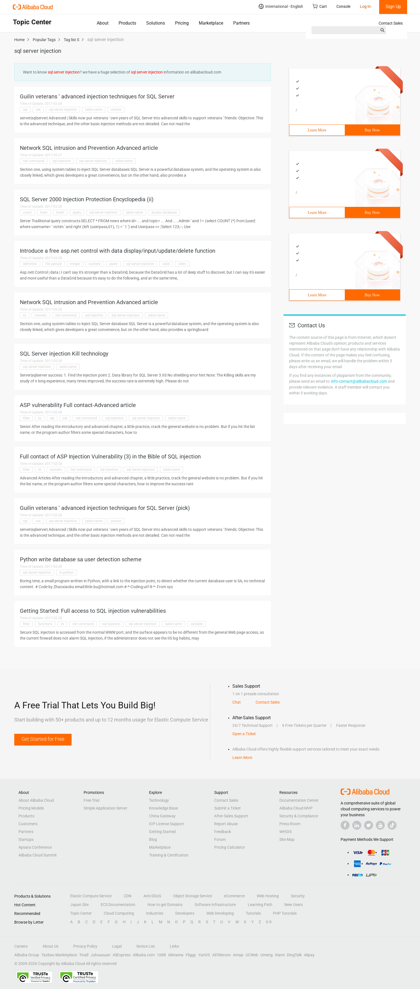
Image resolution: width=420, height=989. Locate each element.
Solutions (155, 23)
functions (45, 624)
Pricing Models (31, 808)
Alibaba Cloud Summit (37, 855)
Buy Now (372, 130)
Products (127, 23)
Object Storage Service (192, 896)
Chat (236, 702)
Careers (21, 946)
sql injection (62, 161)
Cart (320, 6)
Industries (154, 913)
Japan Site (79, 904)
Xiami (280, 955)
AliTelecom (221, 955)
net (38, 110)
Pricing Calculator (229, 847)
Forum (220, 839)
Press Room (289, 824)
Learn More (317, 130)
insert (60, 212)
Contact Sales (391, 23)
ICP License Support (166, 824)
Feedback (222, 831)
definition (30, 264)
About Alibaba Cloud (36, 800)
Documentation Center (298, 800)
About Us (50, 946)
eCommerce (234, 896)
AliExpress (122, 955)
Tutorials (253, 913)
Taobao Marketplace (59, 955)
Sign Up (393, 6)
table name (93, 110)
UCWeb (252, 955)
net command (33, 161)
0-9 (269, 922)
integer (75, 264)
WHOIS (285, 831)
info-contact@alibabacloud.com (359, 381)
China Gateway (162, 816)
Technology (159, 800)
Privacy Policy (85, 946)
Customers (27, 824)
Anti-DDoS (152, 896)
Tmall (83, 955)
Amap (238, 955)
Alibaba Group (26, 955)
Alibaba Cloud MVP (296, 808)
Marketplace (211, 23)
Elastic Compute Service (91, 896)
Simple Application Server (105, 808)
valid (166, 264)
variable (196, 624)
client (182, 264)
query (77, 212)
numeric (95, 264)
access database (164, 212)
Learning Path (260, 904)
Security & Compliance (298, 816)
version (116, 110)
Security (298, 896)
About (102, 23)
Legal (117, 946)
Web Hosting (268, 896)
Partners (241, 23)
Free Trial (91, 800)
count (27, 212)
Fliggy (191, 955)
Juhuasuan (100, 955)
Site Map (286, 839)
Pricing (182, 23)
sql (25, 110)
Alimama (175, 955)
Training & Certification (168, 855)
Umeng (266, 955)
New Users (293, 904)
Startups (26, 839)
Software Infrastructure (215, 904)
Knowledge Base (163, 808)
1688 (161, 955)
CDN (127, 896)
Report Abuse (226, 824)
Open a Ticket (244, 734)
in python (66, 572)
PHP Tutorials (285, 913)
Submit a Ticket (227, 808)
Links (174, 946)
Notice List (145, 946)
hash (44, 212)
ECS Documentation (118, 904)
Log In (365, 6)
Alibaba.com (144, 955)
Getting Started (162, 831)
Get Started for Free (43, 739)
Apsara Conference (35, 847)
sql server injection (63, 110)
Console (343, 6)
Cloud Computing (119, 913)
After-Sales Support (231, 816)
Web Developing (220, 913)
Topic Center (81, 913)
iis (24, 315)
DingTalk (294, 955)
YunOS (204, 955)
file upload (54, 264)
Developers (184, 913)
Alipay (309, 955)
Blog (153, 839)
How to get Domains (165, 904)
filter (26, 418)
